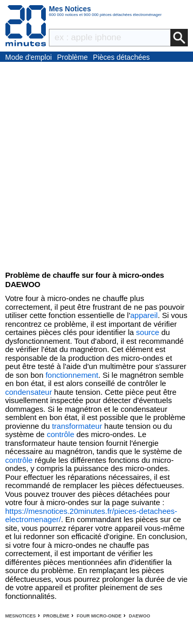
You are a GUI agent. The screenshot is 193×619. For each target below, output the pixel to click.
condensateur (28, 392)
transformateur (77, 426)
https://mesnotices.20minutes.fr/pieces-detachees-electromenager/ (91, 515)
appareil (143, 315)
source (147, 332)
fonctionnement (71, 375)
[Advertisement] (96, 163)
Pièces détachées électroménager (121, 57)
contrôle (60, 434)
